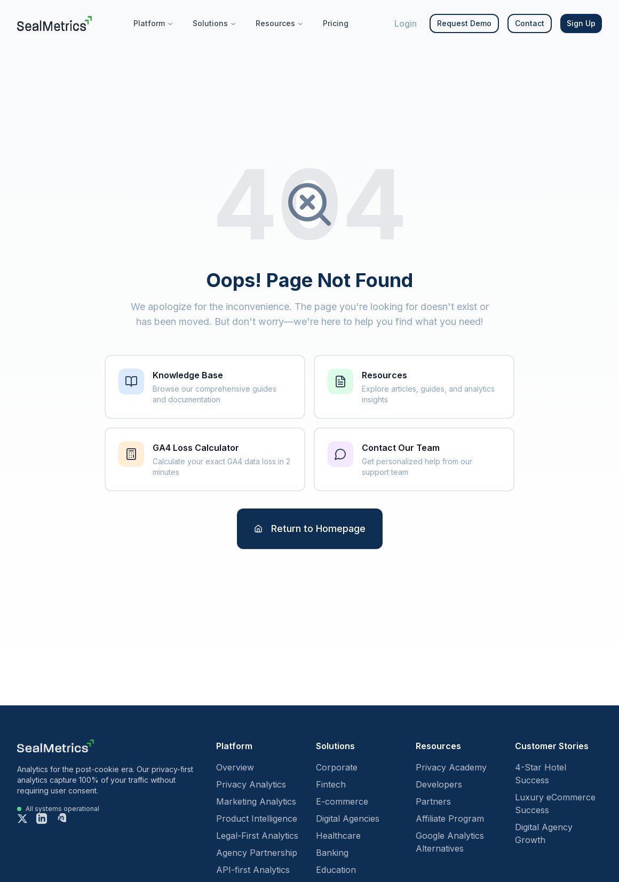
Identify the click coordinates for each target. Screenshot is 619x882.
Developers (439, 784)
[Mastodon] (60, 818)
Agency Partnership (256, 852)
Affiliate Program (450, 818)
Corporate (337, 767)
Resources (280, 23)
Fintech (331, 784)
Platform (153, 23)
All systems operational (62, 809)
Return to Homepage (310, 528)
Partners (433, 801)
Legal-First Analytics (257, 835)
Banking (332, 852)
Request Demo (464, 23)
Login (405, 23)
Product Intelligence (256, 818)
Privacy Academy (451, 767)
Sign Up (581, 23)
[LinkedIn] (41, 818)
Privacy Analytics (251, 784)
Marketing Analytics (256, 801)
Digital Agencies (347, 818)
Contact (529, 23)
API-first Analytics (253, 869)
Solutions (214, 23)
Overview (235, 767)
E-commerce (342, 801)
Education (336, 869)
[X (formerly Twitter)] (22, 818)
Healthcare (338, 835)
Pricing (335, 23)
